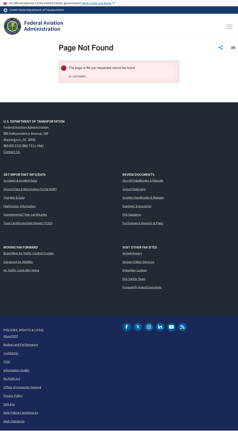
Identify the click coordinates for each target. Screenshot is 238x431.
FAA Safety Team (133, 279)
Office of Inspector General (22, 387)
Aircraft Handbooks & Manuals (142, 181)
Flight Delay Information (19, 206)
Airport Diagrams (133, 189)
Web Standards (14, 421)
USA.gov (9, 404)
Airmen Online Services (138, 262)
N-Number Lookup (134, 270)
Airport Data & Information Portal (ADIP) (30, 189)
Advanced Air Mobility (18, 262)
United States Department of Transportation (37, 10)
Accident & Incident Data (20, 181)
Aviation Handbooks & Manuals (143, 198)
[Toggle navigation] (229, 26)
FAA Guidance (131, 215)
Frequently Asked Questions (142, 287)
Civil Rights (10, 353)
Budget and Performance (20, 345)
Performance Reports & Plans (142, 223)
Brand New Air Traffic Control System (28, 253)
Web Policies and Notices (20, 413)
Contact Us (11, 152)
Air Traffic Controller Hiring (21, 270)
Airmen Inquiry (132, 253)
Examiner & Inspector (137, 206)
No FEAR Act (11, 379)
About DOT (10, 336)
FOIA (6, 362)
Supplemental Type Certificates (25, 215)
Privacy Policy (13, 396)
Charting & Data (14, 198)
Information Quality (16, 370)
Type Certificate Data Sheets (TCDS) (28, 223)
